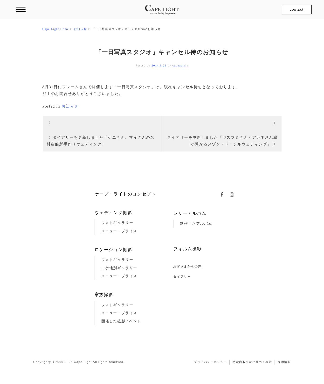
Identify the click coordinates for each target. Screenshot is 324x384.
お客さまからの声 (187, 266)
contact (296, 9)
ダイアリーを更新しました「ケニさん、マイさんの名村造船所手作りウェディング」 (101, 140)
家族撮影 (104, 294)
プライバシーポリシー (210, 362)
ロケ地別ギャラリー (119, 268)
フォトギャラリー (117, 223)
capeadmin (180, 65)
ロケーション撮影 (113, 249)
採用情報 (284, 362)
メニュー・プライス (119, 231)
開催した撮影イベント (121, 321)
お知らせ (70, 106)
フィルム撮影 (187, 248)
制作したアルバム (196, 223)
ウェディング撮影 (113, 212)
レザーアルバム (189, 213)
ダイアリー (182, 276)
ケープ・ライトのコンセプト (125, 194)
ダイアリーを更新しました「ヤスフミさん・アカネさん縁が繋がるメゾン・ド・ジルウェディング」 (222, 140)
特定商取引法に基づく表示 (252, 362)
